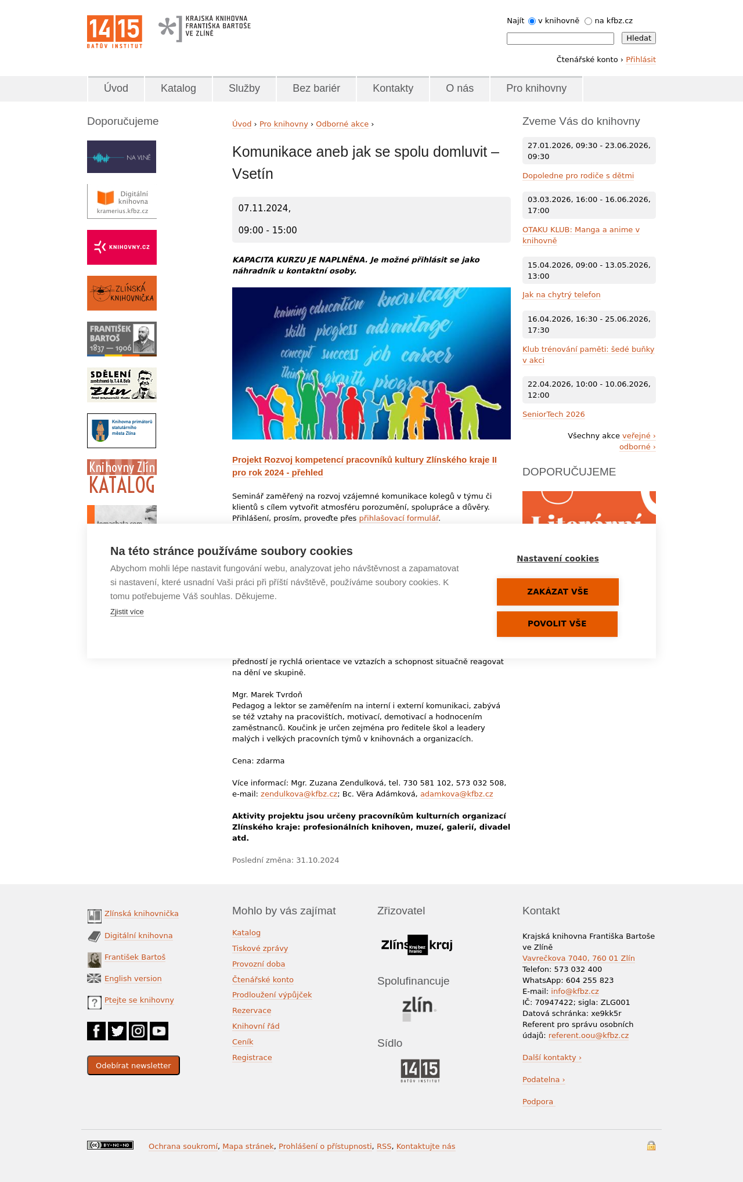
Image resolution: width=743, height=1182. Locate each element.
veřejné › (639, 435)
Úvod (116, 88)
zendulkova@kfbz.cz (299, 794)
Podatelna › (543, 1079)
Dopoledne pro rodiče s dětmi (578, 175)
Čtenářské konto (263, 979)
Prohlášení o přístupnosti (325, 1146)
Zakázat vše (563, 592)
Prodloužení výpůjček (272, 994)
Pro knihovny (536, 88)
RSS (384, 1146)
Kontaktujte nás (426, 1146)
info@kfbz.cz (575, 991)
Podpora (539, 1101)
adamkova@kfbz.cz (456, 794)
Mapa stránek (247, 1146)
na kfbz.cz (614, 20)
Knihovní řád (256, 1026)
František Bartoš (134, 957)
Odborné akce (342, 124)
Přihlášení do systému (651, 1146)
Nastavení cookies (563, 559)
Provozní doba (259, 964)
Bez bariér (316, 88)
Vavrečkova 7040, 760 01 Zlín (578, 958)
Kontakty (393, 88)
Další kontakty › (552, 1057)
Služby (244, 88)
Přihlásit (641, 59)
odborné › (637, 446)
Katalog (178, 88)
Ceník (242, 1041)
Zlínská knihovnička (141, 913)
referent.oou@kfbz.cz (589, 1035)
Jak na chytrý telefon (561, 294)
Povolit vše (563, 624)
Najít (515, 20)
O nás (460, 88)
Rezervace (251, 1010)
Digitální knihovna (138, 935)
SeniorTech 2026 (553, 414)
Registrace (252, 1057)
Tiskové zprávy (260, 948)
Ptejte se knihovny (139, 1000)
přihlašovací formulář (399, 518)
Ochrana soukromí (183, 1146)
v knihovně (558, 20)
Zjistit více (127, 612)
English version (133, 978)
